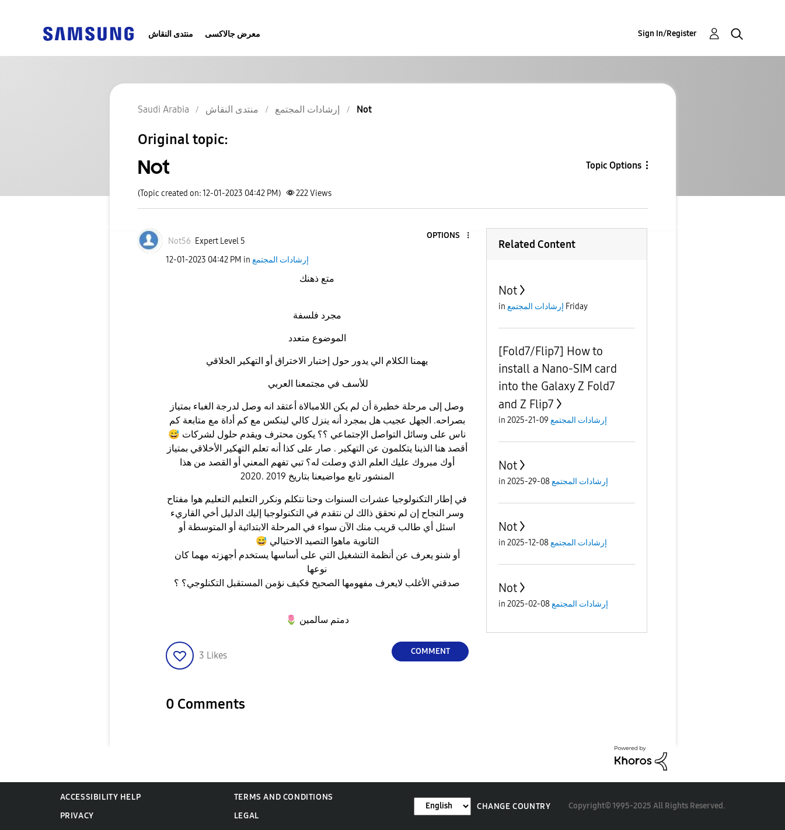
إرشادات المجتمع (280, 260)
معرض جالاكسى (232, 34)
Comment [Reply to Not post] (430, 651)
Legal (246, 816)
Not (507, 290)
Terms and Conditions (283, 797)
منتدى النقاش (170, 34)
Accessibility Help (100, 797)
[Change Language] (442, 806)
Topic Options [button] (613, 165)
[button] (448, 235)
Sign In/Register (667, 33)
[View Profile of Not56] (179, 241)
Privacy (77, 816)
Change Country (513, 806)
